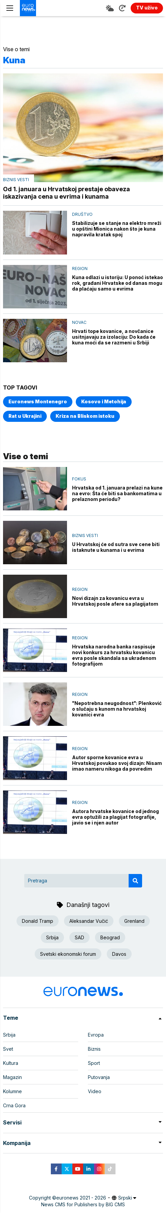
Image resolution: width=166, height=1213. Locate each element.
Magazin (12, 1077)
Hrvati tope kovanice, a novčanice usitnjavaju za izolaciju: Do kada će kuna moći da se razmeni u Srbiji (114, 336)
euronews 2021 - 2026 (81, 1198)
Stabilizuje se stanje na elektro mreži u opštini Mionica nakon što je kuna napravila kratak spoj (116, 228)
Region (80, 268)
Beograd (110, 937)
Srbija (52, 937)
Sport (94, 1063)
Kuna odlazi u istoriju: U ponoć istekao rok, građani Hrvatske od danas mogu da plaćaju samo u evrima (117, 283)
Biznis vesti (16, 179)
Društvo (82, 214)
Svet (8, 1049)
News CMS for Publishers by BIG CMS (83, 1204)
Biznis (94, 1049)
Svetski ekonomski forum (68, 954)
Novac (79, 322)
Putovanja (99, 1077)
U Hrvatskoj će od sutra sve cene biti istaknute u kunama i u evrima (116, 547)
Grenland (134, 921)
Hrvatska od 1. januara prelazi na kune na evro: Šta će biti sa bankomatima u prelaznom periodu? (117, 493)
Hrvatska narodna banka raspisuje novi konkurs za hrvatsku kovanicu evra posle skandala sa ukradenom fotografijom (114, 655)
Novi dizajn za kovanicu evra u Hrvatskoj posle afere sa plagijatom (115, 601)
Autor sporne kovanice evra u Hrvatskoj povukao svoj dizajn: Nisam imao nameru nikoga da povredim (117, 763)
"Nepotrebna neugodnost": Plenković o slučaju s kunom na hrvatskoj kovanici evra (117, 708)
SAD (79, 937)
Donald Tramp (37, 921)
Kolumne (12, 1091)
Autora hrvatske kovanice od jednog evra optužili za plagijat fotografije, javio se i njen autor (115, 816)
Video (94, 1091)
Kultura (10, 1063)
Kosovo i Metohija (103, 401)
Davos (119, 954)
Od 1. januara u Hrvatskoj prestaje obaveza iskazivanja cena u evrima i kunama (66, 193)
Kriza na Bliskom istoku (85, 416)
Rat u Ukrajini (24, 416)
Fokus (79, 478)
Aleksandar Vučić (88, 921)
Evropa (96, 1035)
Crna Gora (14, 1105)
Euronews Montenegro (37, 401)
